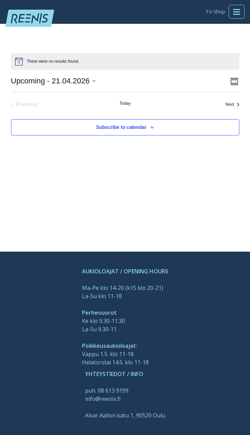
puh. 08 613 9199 (106, 390)
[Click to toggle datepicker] (53, 81)
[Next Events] (232, 104)
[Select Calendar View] (234, 81)
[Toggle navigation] (236, 12)
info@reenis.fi (103, 399)
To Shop (215, 11)
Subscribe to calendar (121, 127)
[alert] (53, 61)
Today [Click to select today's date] (125, 103)
